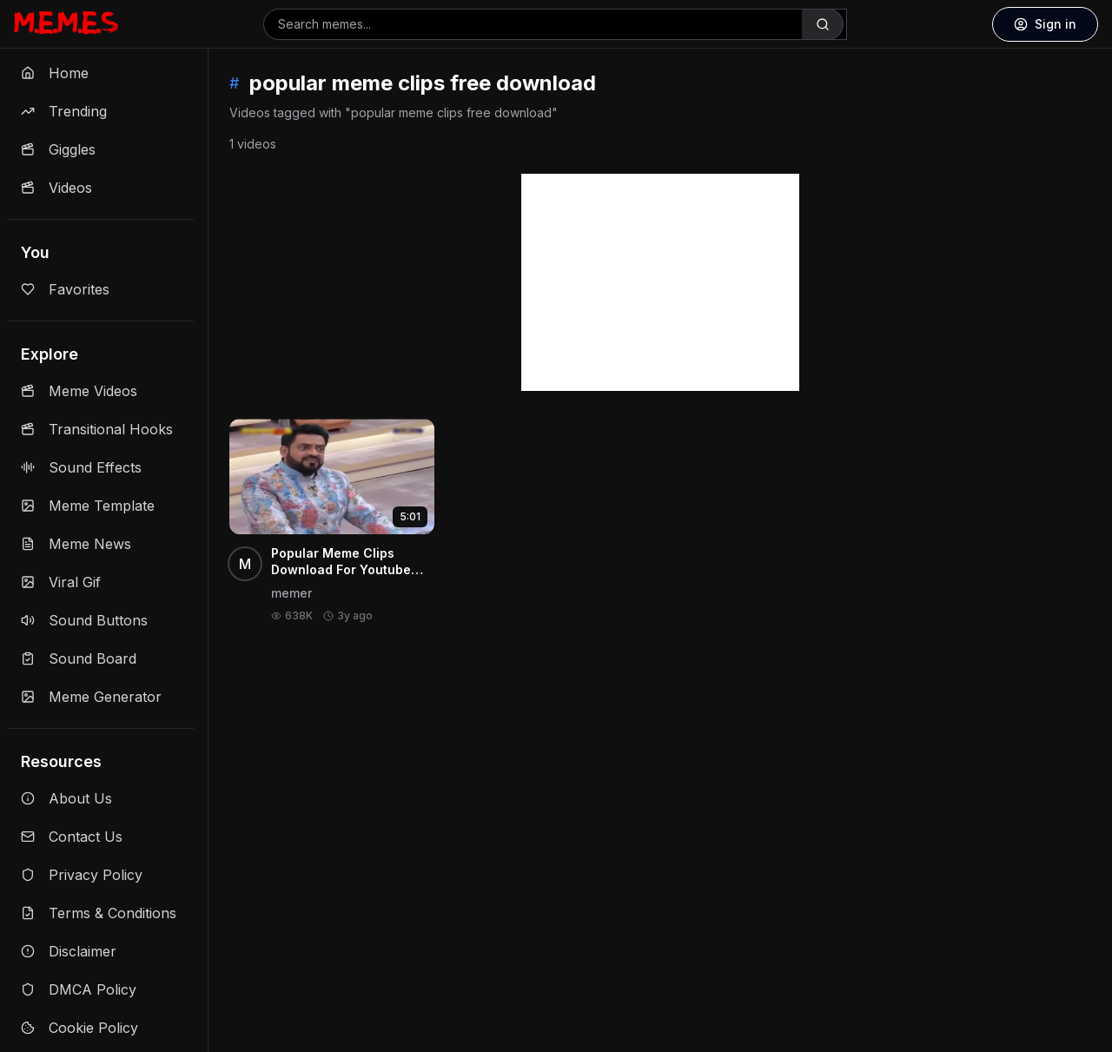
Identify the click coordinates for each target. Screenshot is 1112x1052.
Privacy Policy (81, 874)
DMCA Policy (78, 989)
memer (291, 593)
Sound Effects (81, 467)
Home (55, 73)
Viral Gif (61, 582)
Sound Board (78, 658)
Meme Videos (79, 391)
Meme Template (88, 505)
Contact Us (71, 836)
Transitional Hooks (97, 429)
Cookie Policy (79, 1027)
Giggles (58, 149)
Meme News (76, 543)
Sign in (1045, 24)
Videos (56, 187)
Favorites (65, 289)
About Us (66, 798)
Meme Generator (91, 696)
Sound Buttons (84, 620)
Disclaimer (68, 951)
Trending (64, 111)
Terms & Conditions (98, 913)
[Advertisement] (660, 282)
